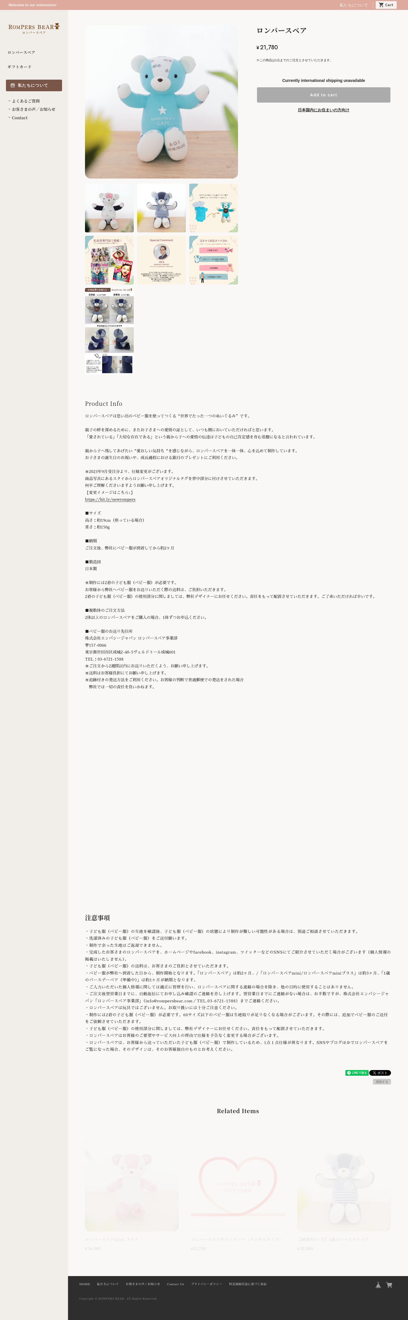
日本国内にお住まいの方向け (323, 110)
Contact (19, 117)
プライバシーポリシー (206, 1284)
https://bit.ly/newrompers (110, 499)
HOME (84, 1284)
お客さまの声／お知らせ (34, 109)
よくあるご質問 (26, 101)
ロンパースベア (21, 52)
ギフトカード (20, 66)
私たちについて (354, 5)
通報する (382, 1081)
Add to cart (323, 95)
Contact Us (175, 1284)
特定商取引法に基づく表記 (248, 1284)
